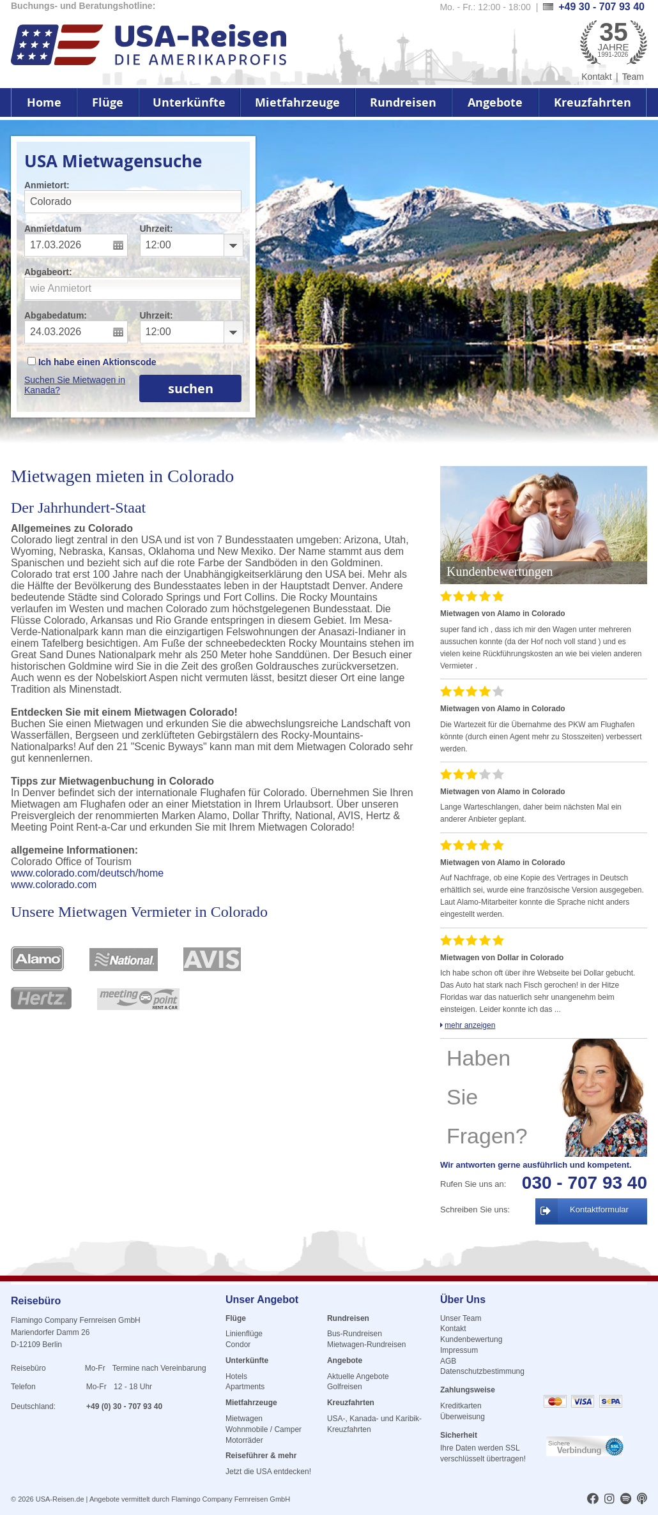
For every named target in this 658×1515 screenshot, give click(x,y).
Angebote (495, 102)
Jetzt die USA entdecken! (268, 1471)
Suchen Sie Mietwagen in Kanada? (74, 385)
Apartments (245, 1386)
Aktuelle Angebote (358, 1376)
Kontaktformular (599, 1209)
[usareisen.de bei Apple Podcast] (642, 1500)
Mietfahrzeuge (297, 102)
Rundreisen (403, 102)
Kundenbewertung (471, 1339)
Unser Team (460, 1318)
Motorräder (244, 1440)
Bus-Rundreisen (354, 1333)
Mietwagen (244, 1418)
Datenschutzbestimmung (482, 1371)
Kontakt (596, 77)
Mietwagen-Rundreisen (366, 1344)
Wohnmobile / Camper (264, 1429)
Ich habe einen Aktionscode (92, 362)
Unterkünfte (189, 102)
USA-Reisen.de (60, 1499)
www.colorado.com (53, 884)
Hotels (236, 1376)
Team (633, 77)
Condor (238, 1344)
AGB (448, 1361)
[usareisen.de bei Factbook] (593, 1500)
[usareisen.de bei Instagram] (609, 1500)
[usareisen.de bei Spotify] (625, 1500)
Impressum (459, 1350)
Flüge (107, 102)
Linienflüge (244, 1333)
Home (44, 102)
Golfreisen (344, 1386)
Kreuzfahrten (592, 102)
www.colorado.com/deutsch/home (87, 873)
